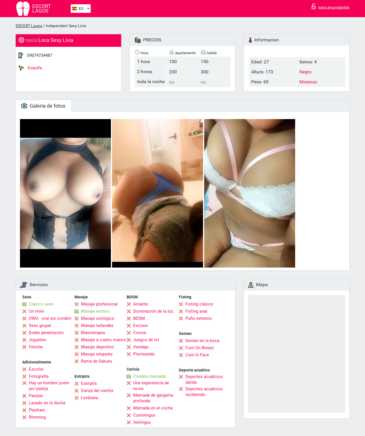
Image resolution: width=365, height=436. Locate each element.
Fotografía (38, 376)
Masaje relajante (97, 354)
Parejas (36, 395)
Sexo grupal (40, 325)
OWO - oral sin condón (50, 318)
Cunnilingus (144, 415)
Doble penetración (46, 332)
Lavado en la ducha (47, 402)
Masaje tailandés (97, 325)
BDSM (139, 318)
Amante (140, 304)
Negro (305, 72)
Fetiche (36, 346)
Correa (139, 332)
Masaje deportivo (97, 346)
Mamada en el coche (153, 408)
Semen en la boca (202, 340)
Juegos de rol (146, 339)
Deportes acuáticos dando (204, 379)
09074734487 (39, 55)
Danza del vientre (97, 390)
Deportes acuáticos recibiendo (204, 391)
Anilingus (142, 422)
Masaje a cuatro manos (103, 339)
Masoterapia (93, 332)
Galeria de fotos (43, 106)
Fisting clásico (199, 304)
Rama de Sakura (96, 361)
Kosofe (30, 68)
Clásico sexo (41, 304)
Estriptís (89, 383)
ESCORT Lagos (29, 25)
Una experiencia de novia (151, 385)
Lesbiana (89, 397)
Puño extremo (198, 318)
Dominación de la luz (153, 311)
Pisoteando (144, 354)
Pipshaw (37, 410)
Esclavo (140, 325)
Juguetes (37, 339)
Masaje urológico (97, 318)
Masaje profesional (99, 304)
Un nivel (36, 311)
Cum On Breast (199, 347)
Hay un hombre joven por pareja (49, 385)
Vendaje (141, 346)
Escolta (36, 369)
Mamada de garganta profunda (153, 398)
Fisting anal (196, 311)
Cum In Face (197, 354)
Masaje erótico (95, 311)
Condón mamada (149, 376)
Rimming (37, 417)
